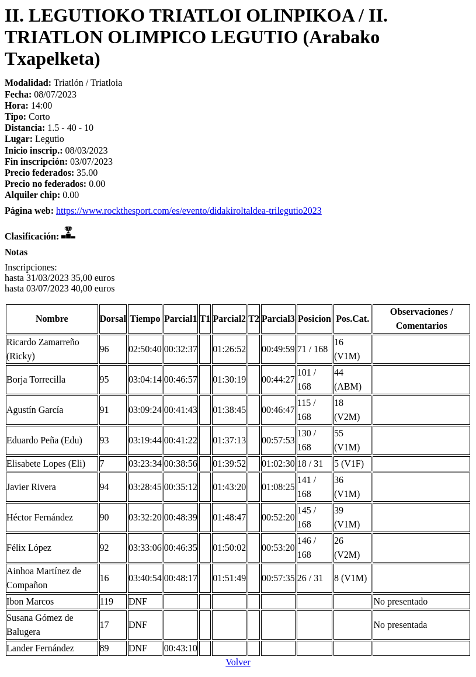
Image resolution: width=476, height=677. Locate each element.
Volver (237, 662)
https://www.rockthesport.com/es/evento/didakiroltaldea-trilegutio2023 (189, 211)
